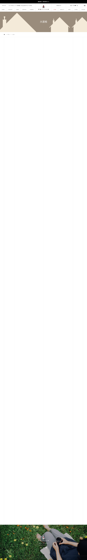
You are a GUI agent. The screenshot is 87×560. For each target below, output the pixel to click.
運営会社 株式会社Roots (43, 1)
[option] (17, 5)
